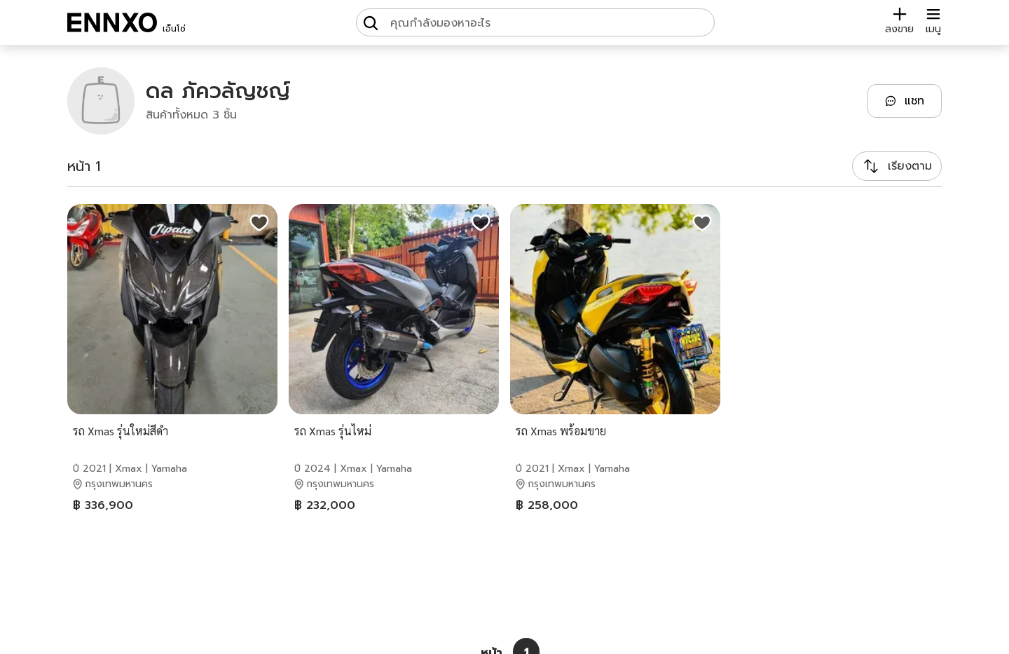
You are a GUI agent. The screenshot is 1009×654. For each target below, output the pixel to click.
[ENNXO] (112, 22)
